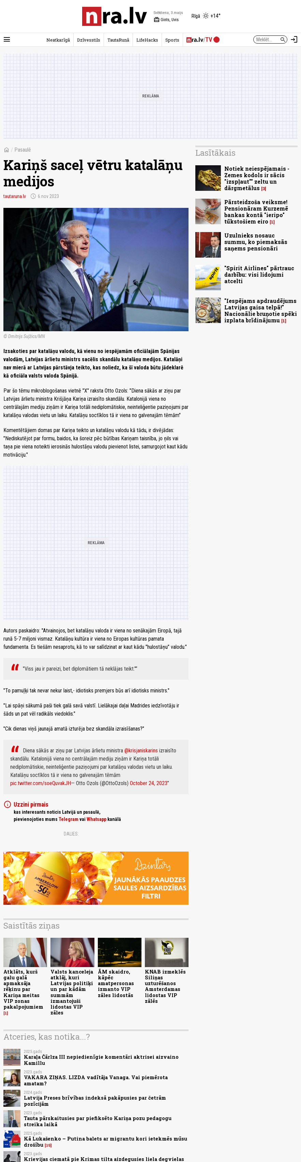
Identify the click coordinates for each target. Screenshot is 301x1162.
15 (48, 1145)
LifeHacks (147, 40)
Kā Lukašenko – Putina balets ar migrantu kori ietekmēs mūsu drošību (105, 1141)
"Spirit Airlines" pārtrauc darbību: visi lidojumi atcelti (259, 274)
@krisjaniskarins (141, 750)
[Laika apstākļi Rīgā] (206, 16)
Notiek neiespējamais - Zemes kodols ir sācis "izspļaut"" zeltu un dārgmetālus (256, 178)
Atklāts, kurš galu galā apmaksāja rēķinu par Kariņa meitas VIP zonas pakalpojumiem (23, 989)
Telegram (68, 819)
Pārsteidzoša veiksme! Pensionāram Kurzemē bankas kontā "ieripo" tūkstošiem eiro (256, 211)
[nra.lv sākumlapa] (114, 16)
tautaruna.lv (14, 196)
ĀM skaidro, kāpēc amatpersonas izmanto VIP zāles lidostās (116, 983)
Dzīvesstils (88, 40)
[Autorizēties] (294, 39)
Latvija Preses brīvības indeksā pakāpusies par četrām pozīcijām (95, 1101)
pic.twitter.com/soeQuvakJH (40, 783)
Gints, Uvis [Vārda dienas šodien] (166, 19)
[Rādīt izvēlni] (7, 39)
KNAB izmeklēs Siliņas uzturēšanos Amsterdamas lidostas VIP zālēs (165, 986)
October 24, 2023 (148, 783)
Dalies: (71, 834)
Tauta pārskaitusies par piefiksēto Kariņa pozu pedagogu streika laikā (97, 1121)
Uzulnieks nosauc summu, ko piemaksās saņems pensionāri (255, 242)
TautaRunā (118, 40)
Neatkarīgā (58, 40)
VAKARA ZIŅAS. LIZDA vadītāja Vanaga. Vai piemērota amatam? (96, 1080)
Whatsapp (96, 819)
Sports (172, 40)
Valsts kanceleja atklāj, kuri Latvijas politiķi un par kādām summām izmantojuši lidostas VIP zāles (71, 992)
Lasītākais (215, 152)
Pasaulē (22, 150)
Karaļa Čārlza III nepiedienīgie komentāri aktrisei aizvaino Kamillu (101, 1060)
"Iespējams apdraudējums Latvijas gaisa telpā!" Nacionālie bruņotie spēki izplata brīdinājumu (260, 310)
